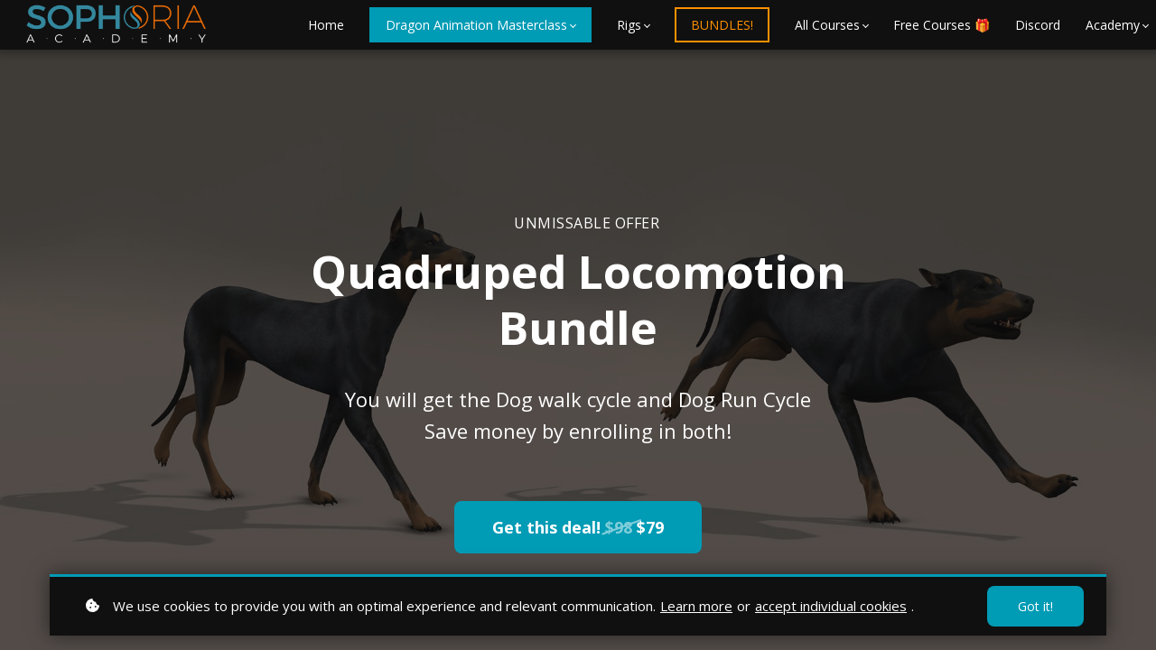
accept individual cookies (831, 606)
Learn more (696, 606)
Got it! (1035, 606)
